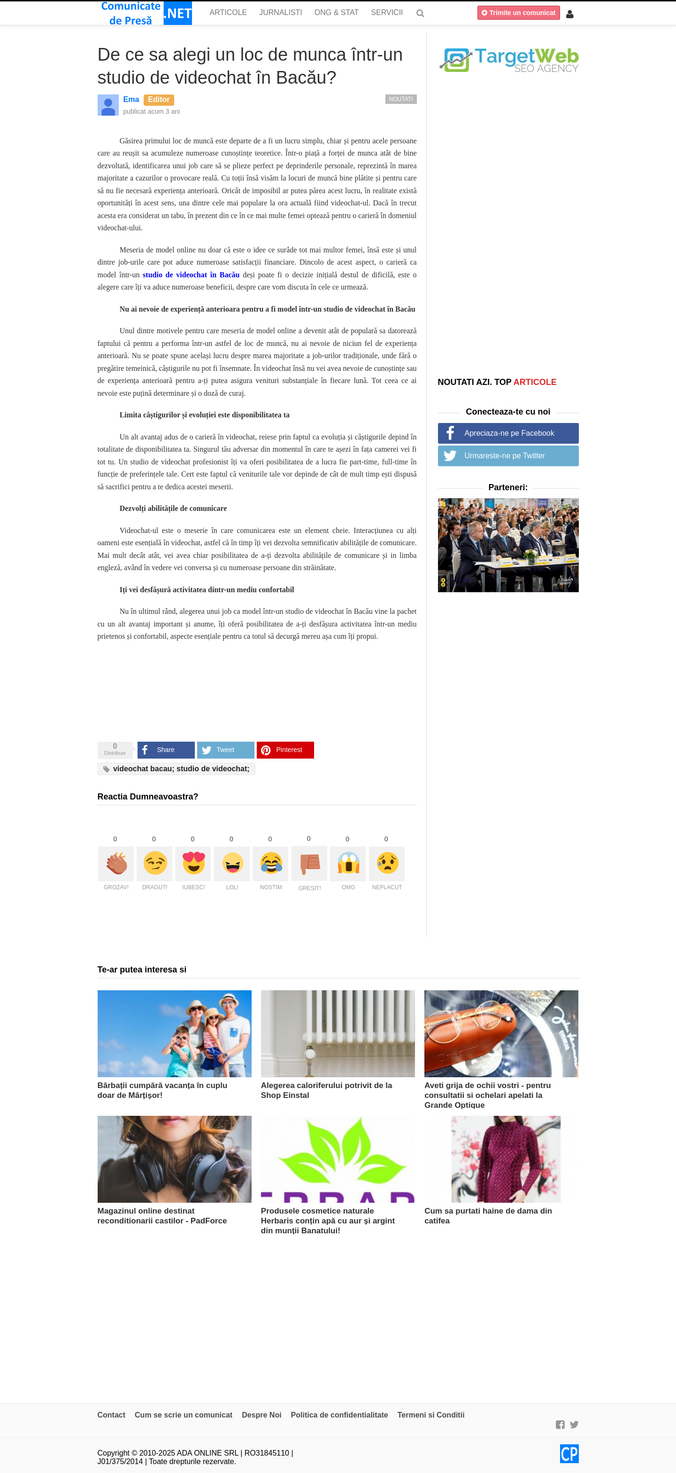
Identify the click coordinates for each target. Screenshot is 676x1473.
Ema (131, 99)
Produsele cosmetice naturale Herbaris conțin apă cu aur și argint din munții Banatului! (328, 1221)
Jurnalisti (280, 12)
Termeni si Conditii (431, 1415)
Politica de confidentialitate (339, 1415)
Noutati (401, 99)
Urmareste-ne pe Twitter (505, 456)
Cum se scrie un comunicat (183, 1415)
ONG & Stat (337, 12)
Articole (228, 12)
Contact (112, 1415)
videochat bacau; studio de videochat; (176, 769)
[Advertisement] (508, 224)
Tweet (225, 749)
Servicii (387, 12)
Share (166, 749)
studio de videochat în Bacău (191, 275)
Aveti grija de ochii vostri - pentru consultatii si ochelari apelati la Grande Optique (487, 1095)
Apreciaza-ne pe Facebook (509, 433)
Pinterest (289, 749)
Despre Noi (261, 1415)
